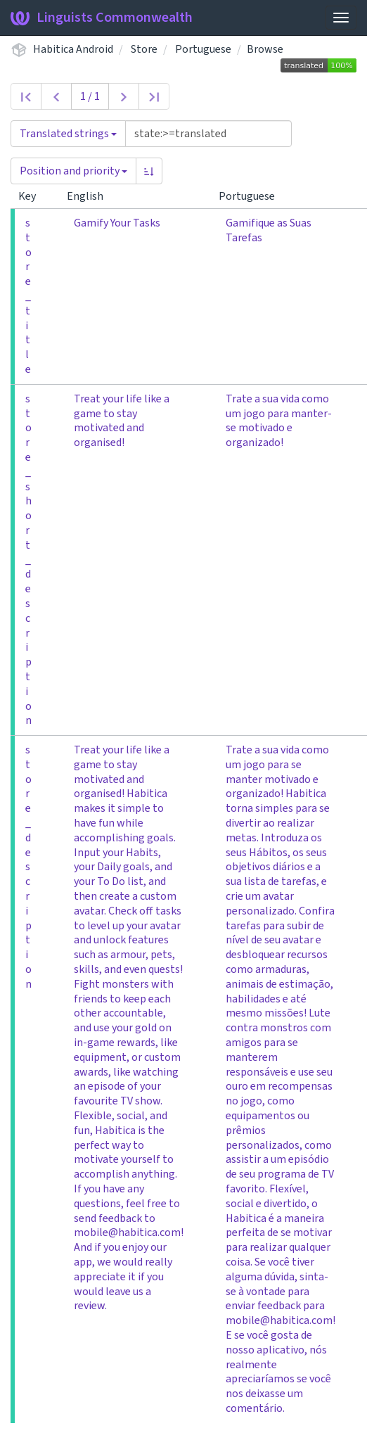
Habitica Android (73, 49)
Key (32, 196)
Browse (265, 49)
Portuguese (203, 49)
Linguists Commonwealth (102, 17)
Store (144, 49)
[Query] (208, 133)
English (91, 196)
